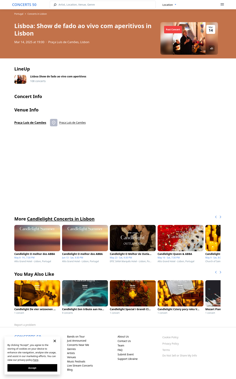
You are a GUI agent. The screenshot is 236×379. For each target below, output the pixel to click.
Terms (166, 350)
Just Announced (76, 340)
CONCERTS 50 (24, 4)
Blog (70, 369)
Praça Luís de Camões (30, 123)
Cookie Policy (170, 337)
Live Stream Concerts (80, 365)
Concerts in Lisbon (37, 13)
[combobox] (169, 5)
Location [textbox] (167, 5)
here (35, 360)
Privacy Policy (170, 343)
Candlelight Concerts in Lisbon (60, 219)
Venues (71, 357)
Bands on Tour (76, 336)
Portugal (18, 13)
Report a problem (25, 325)
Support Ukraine (128, 359)
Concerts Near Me (78, 345)
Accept (32, 368)
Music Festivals (76, 361)
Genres (71, 349)
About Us (123, 336)
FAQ (120, 350)
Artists (71, 353)
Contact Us (124, 341)
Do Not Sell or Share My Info (179, 355)
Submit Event (126, 354)
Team (121, 345)
